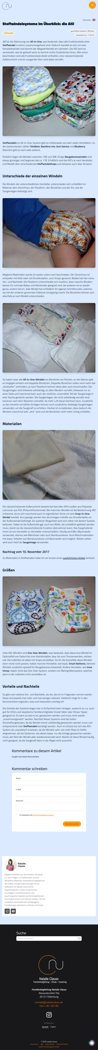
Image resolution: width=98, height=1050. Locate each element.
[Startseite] (49, 969)
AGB (42, 1044)
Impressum (34, 1044)
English (53, 1027)
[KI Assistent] (92, 1043)
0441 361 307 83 (49, 1006)
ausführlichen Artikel (74, 558)
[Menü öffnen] (92, 5)
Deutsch (45, 1027)
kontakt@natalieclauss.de (49, 1002)
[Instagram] (49, 1015)
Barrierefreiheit (62, 1044)
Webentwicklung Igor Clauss (49, 1046)
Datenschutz (50, 1044)
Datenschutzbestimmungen (43, 815)
